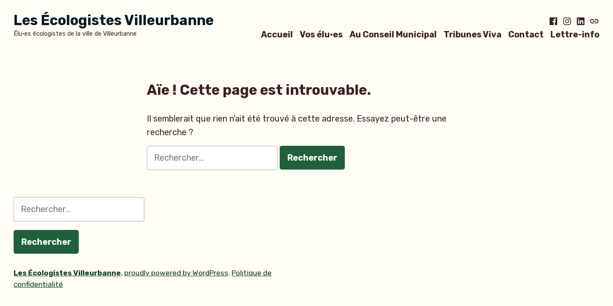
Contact (526, 34)
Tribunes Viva (472, 34)
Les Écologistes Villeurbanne (114, 20)
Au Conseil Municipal (393, 34)
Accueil (277, 34)
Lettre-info (574, 34)
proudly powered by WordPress (176, 273)
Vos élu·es (321, 34)
